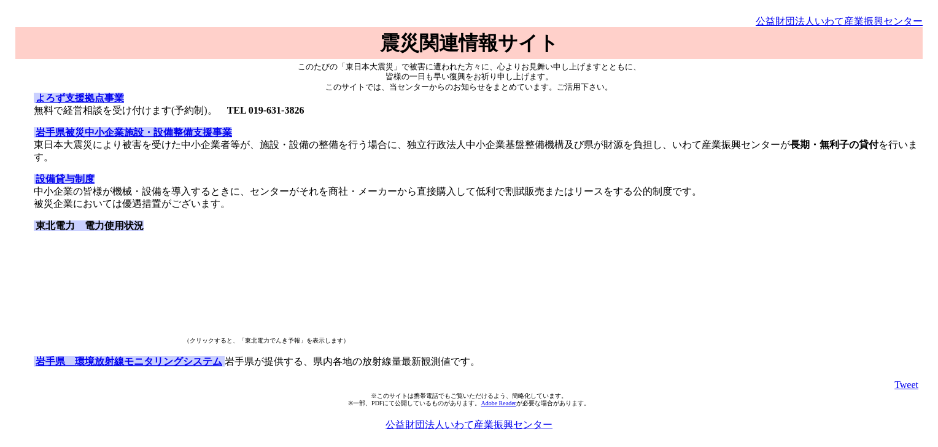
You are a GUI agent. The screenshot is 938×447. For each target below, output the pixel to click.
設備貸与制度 (65, 179)
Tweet (906, 384)
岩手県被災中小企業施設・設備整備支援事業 (134, 132)
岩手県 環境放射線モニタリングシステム (129, 361)
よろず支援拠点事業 (80, 98)
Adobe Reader (498, 403)
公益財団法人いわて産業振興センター (839, 21)
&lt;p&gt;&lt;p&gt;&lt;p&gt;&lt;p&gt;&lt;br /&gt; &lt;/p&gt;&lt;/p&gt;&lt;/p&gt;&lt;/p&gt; (107, 287)
